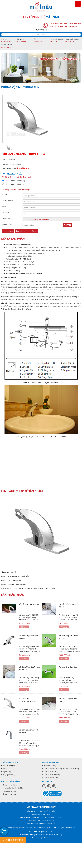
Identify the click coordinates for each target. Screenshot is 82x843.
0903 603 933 (12, 840)
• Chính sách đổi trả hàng (51, 775)
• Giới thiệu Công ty (8, 766)
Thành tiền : (6, 218)
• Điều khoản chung (49, 766)
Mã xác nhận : (7, 224)
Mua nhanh (8, 231)
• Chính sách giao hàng (50, 772)
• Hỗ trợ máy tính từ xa (9, 785)
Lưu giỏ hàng (21, 231)
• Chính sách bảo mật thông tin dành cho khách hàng (60, 769)
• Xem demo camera (8, 791)
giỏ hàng (41, 30)
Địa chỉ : (5, 206)
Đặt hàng (24, 627)
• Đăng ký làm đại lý (8, 775)
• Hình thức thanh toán (9, 794)
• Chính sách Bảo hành (50, 778)
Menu (78, 4)
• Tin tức (4, 769)
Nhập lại (33, 231)
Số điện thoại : (7, 200)
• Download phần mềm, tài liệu (12, 788)
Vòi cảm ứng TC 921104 (29, 604)
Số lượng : (6, 212)
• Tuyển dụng (6, 772)
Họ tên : (5, 195)
